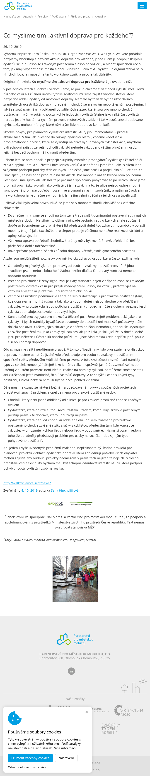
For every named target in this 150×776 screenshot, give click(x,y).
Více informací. (65, 748)
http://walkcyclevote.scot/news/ (27, 483)
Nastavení (66, 758)
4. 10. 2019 (29, 490)
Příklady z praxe (80, 16)
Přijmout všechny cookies (30, 758)
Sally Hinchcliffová (65, 490)
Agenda (28, 16)
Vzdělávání (59, 16)
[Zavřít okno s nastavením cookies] (87, 712)
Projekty (43, 16)
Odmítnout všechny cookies (27, 767)
